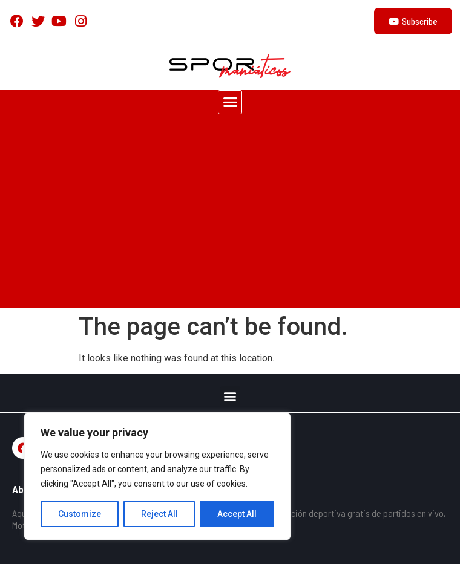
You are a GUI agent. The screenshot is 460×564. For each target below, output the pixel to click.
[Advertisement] (230, 217)
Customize (79, 514)
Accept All (237, 514)
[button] (230, 102)
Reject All (159, 514)
